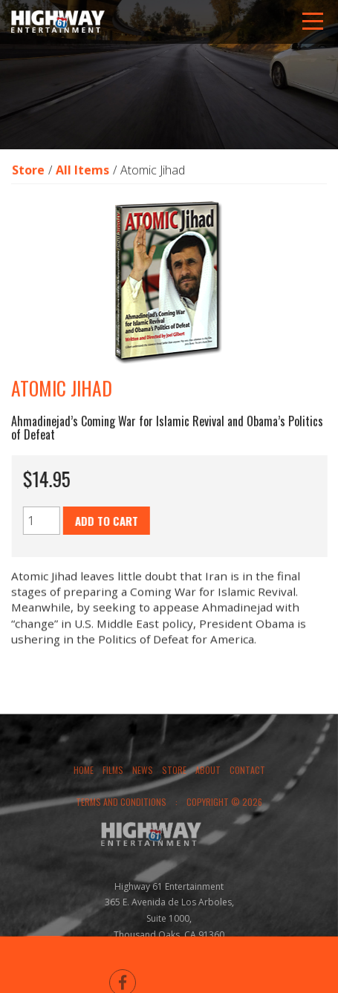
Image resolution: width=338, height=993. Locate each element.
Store (28, 171)
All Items (82, 171)
